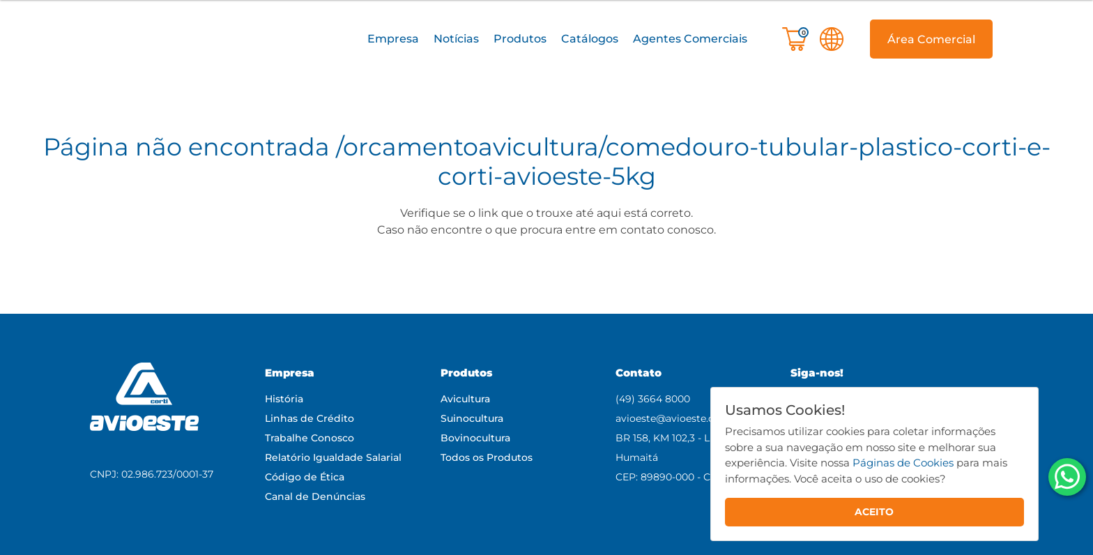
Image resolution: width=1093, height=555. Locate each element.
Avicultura (465, 399)
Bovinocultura (475, 438)
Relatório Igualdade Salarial (333, 457)
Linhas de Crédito (309, 418)
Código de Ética (304, 477)
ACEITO (874, 511)
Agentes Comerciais (690, 38)
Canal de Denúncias (315, 496)
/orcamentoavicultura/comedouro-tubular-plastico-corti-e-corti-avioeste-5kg (693, 161)
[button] (392, 39)
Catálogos (589, 38)
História (284, 399)
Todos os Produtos (487, 457)
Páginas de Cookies (903, 462)
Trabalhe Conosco (309, 438)
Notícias (456, 38)
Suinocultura (472, 418)
